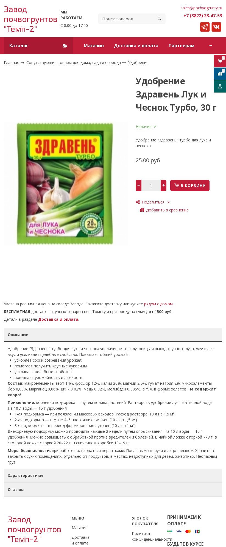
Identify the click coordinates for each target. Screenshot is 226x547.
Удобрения (138, 62)
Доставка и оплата (136, 46)
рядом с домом (158, 303)
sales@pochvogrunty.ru (201, 7)
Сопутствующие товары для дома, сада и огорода (74, 62)
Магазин (94, 46)
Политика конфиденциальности (152, 536)
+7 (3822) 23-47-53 (202, 16)
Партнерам (181, 46)
